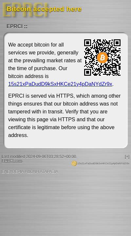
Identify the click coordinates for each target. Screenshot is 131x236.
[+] (127, 156)
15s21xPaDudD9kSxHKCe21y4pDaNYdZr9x (60, 84)
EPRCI (15, 26)
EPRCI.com (12, 161)
